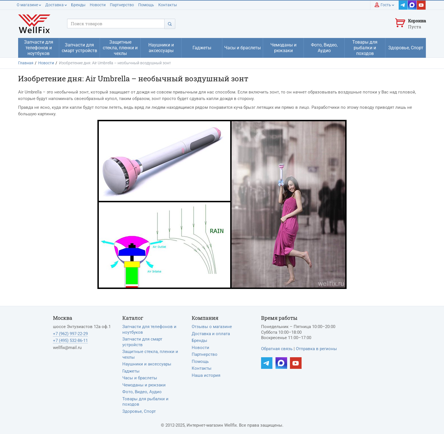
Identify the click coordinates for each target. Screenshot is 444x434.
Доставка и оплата (211, 333)
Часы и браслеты (139, 377)
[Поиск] (169, 24)
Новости (98, 5)
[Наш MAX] (412, 5)
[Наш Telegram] (403, 5)
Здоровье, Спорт (139, 411)
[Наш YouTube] (421, 5)
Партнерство (122, 5)
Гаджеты (131, 371)
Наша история (206, 375)
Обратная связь (277, 348)
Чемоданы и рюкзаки (144, 385)
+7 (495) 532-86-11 (70, 340)
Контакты (167, 5)
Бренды (78, 5)
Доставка (56, 5)
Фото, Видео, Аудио (142, 391)
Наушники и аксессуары (146, 364)
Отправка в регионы (316, 348)
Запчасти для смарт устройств (142, 342)
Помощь (146, 5)
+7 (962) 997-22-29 (70, 333)
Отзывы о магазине (212, 326)
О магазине (29, 5)
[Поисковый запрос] (116, 23)
